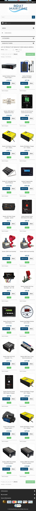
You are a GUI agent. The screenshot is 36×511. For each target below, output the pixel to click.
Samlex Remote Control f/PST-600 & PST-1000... (27, 217)
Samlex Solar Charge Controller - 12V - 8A (9, 287)
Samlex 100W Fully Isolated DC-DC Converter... (9, 462)
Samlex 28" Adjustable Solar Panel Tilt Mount (9, 182)
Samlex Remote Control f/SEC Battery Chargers (9, 392)
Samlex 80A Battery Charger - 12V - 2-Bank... (27, 427)
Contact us (28, 2)
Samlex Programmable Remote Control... (27, 182)
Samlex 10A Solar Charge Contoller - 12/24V (9, 217)
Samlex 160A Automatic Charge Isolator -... (9, 427)
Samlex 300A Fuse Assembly (27, 251)
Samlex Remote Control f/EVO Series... (9, 322)
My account (4, 494)
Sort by (2, 49)
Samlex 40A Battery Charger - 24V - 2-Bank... (27, 392)
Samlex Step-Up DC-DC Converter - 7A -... (9, 357)
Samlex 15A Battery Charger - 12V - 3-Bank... (9, 147)
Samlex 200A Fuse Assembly (9, 251)
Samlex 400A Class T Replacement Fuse (9, 112)
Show (16, 49)
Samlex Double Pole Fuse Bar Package (27, 287)
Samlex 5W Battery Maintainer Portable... (27, 76)
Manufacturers (7, 43)
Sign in (33, 2)
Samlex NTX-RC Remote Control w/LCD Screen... (27, 112)
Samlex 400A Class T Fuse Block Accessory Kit (27, 357)
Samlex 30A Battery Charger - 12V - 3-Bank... (27, 147)
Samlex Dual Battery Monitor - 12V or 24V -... (27, 322)
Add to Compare (5, 90)
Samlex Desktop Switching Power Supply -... (9, 76)
